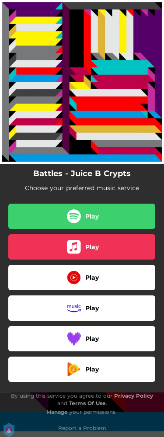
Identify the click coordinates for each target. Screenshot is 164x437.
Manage (57, 412)
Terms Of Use (87, 403)
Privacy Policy (133, 395)
